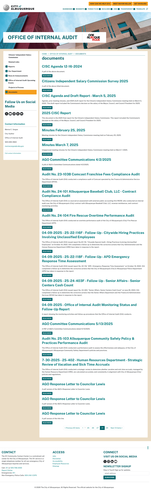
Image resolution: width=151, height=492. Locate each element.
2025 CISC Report (56, 113)
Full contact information (13, 153)
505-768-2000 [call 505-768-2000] (16, 468)
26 (93, 428)
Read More (47, 76)
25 (88, 428)
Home (44, 54)
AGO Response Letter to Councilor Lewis (73, 384)
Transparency (128, 9)
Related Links (14, 62)
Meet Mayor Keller (122, 4)
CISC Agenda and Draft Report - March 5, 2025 (79, 96)
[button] (140, 9)
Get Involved (140, 4)
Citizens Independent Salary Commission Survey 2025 (85, 81)
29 (107, 428)
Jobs (116, 9)
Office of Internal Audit (61, 54)
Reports (11, 67)
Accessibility (58, 461)
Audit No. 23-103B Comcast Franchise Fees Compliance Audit (91, 174)
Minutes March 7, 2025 (60, 145)
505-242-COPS (31, 475)
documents (12, 92)
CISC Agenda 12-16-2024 (62, 66)
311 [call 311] (7, 468)
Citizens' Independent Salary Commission (20, 56)
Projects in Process (16, 87)
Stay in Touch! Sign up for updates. (117, 470)
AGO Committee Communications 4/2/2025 (76, 159)
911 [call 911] (14, 473)
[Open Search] (147, 9)
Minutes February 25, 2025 (63, 130)
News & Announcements (18, 76)
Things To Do (94, 9)
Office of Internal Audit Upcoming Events (21, 81)
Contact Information (15, 124)
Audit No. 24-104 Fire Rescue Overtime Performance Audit (88, 215)
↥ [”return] (148, 448)
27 (98, 428)
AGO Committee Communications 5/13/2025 (77, 324)
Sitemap (56, 466)
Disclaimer (57, 459)
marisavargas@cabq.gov (14, 146)
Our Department (14, 71)
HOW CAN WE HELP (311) (100, 4)
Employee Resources (61, 464)
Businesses (69, 9)
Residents (81, 9)
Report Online (7, 470)
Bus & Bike (107, 9)
